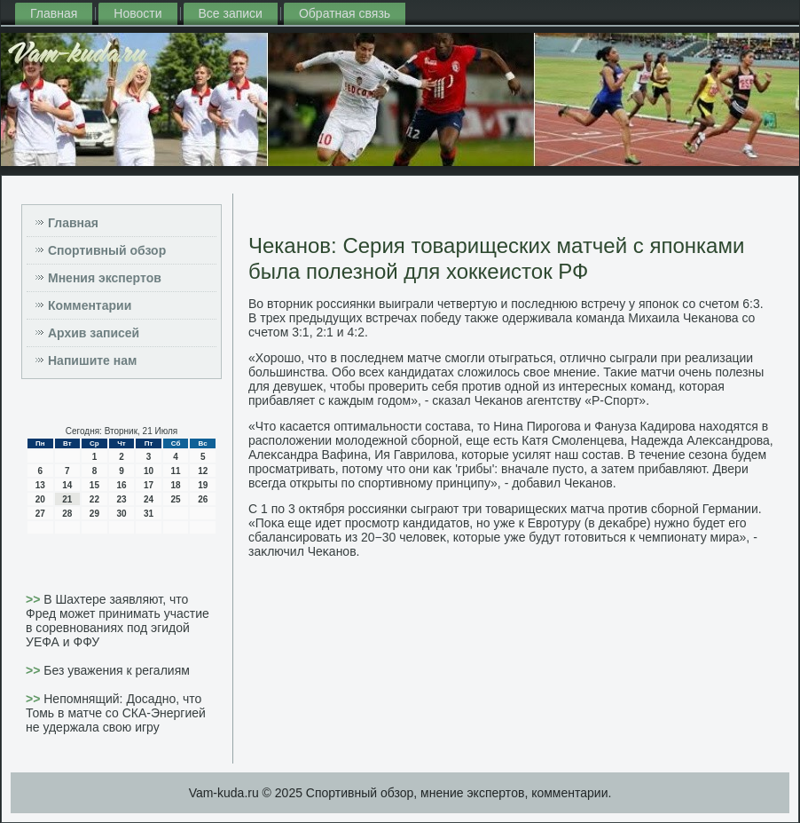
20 (40, 499)
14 (67, 485)
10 (148, 471)
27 (40, 513)
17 (148, 485)
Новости (137, 13)
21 (67, 499)
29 (94, 513)
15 (94, 485)
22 (94, 499)
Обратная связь (344, 13)
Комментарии (89, 305)
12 (203, 471)
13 (40, 485)
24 (148, 499)
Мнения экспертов (104, 278)
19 (203, 485)
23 (121, 499)
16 (121, 485)
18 (176, 485)
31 (148, 513)
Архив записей (93, 333)
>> (34, 599)
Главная (53, 13)
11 (176, 471)
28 (67, 513)
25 (176, 499)
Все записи (231, 13)
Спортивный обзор (107, 250)
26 (203, 499)
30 (121, 513)
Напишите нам (92, 360)
